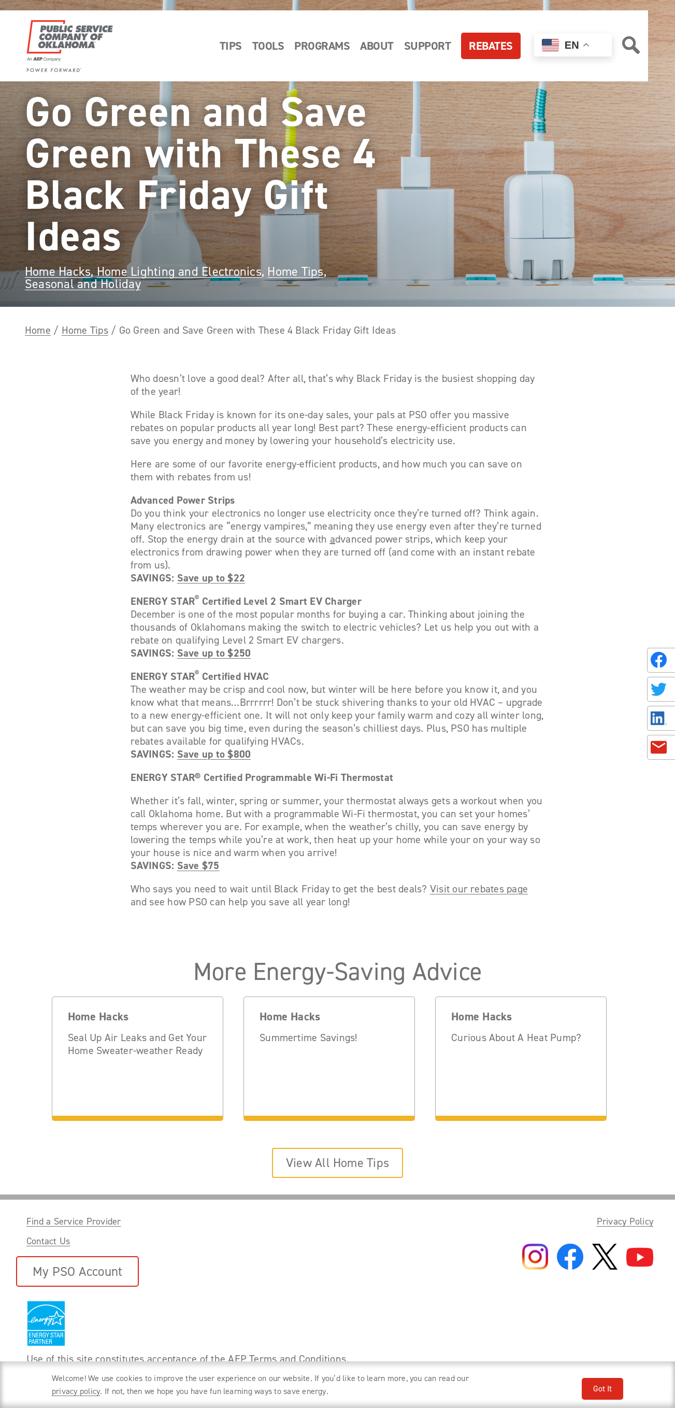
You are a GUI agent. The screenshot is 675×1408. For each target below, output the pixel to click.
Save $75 (198, 865)
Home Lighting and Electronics (179, 271)
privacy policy (76, 1391)
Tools (268, 45)
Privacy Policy (625, 1221)
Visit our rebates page (479, 889)
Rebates (491, 45)
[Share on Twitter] (661, 689)
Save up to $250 (214, 653)
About (377, 45)
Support (427, 45)
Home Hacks (58, 271)
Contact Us (48, 1241)
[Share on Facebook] (661, 660)
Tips (231, 45)
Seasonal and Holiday (83, 284)
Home (38, 330)
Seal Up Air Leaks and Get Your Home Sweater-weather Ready (137, 1044)
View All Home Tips (337, 1163)
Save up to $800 (214, 754)
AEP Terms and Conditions (287, 1359)
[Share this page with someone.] (659, 704)
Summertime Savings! (308, 1037)
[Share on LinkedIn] (661, 718)
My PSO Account (77, 1271)
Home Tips (295, 271)
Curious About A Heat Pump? (516, 1037)
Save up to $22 (211, 578)
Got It (602, 1388)
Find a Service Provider (73, 1221)
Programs (322, 45)
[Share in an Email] (661, 747)
